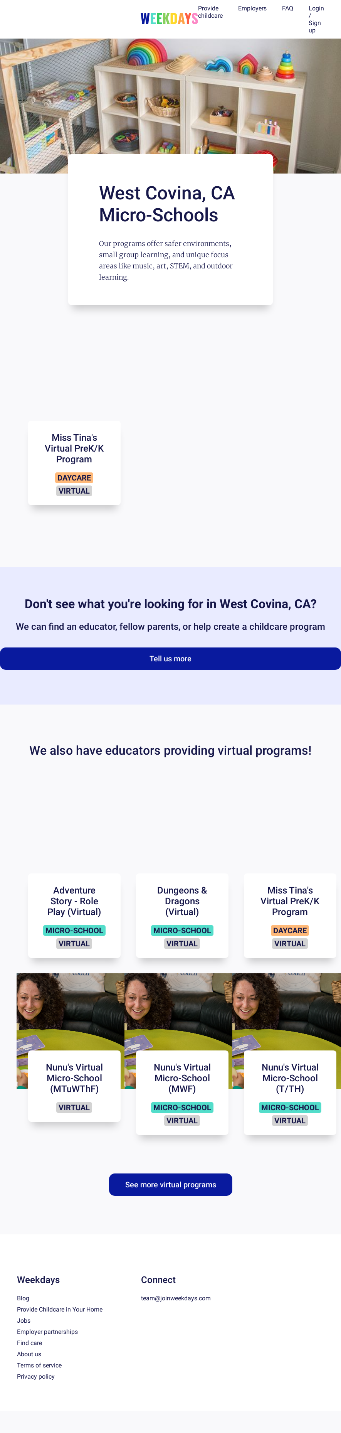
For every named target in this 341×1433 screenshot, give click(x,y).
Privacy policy (36, 1376)
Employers (252, 8)
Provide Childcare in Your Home (59, 1309)
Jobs (23, 1320)
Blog (23, 1298)
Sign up (315, 26)
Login (316, 8)
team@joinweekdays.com (176, 1298)
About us (29, 1354)
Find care (29, 1343)
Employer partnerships (47, 1331)
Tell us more (170, 658)
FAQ (287, 8)
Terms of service (39, 1365)
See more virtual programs (170, 1184)
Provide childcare (210, 12)
